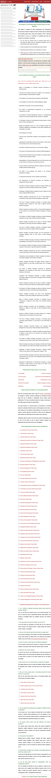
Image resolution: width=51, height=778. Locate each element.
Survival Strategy (47, 386)
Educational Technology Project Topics (28, 506)
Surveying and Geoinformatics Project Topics (30, 582)
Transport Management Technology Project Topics (31, 599)
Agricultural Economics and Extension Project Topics (31, 440)
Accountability (21, 373)
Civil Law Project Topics (25, 475)
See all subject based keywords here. (39, 638)
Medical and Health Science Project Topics (29, 551)
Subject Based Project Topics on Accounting (34, 369)
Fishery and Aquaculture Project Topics (28, 519)
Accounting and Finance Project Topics (28, 430)
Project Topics (27, 1)
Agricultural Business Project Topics (28, 436)
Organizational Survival (45, 379)
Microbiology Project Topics (26, 554)
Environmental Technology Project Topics (29, 513)
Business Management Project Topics (28, 468)
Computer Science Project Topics (27, 481)
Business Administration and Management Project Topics (32, 461)
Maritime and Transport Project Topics (28, 544)
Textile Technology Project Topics (27, 592)
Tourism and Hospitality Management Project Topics (31, 596)
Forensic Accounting (46, 373)
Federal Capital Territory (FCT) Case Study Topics (32, 685)
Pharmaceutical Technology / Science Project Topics (31, 568)
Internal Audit (21, 379)
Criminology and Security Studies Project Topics (30, 488)
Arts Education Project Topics (26, 454)
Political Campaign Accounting (44, 383)
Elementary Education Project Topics (28, 509)
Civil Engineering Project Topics (27, 471)
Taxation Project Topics (25, 585)
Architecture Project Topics (26, 450)
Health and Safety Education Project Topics (29, 530)
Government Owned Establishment (43, 376)
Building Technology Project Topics (28, 457)
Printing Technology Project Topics (27, 571)
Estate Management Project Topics (28, 516)
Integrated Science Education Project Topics (30, 533)
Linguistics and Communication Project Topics (30, 537)
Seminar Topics (35, 1)
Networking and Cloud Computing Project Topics (31, 561)
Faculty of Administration (45, 393)
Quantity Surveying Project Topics (27, 575)
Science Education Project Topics (27, 578)
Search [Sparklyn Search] (14, 8)
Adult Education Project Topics (27, 433)
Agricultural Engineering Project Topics (28, 447)
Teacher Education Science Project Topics (29, 589)
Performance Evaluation (23, 383)
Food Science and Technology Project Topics (30, 523)
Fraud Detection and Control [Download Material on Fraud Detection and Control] (25, 132)
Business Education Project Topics (27, 464)
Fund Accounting (22, 376)
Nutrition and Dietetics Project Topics (28, 564)
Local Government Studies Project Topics (29, 540)
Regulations (21, 386)
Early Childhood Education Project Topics (29, 495)
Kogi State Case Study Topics (27, 689)
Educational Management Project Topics (29, 502)
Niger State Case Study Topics (27, 699)
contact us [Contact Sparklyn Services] (26, 52)
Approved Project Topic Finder (26, 58)
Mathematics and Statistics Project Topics (29, 547)
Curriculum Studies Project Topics (27, 492)
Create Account (46, 1)
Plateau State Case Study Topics (28, 703)
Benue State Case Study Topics (28, 682)
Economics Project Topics (26, 499)
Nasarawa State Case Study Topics (28, 696)
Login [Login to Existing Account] (41, 1)
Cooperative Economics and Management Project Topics (32, 485)
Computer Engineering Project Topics (28, 478)
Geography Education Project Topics (28, 526)
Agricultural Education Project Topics (28, 443)
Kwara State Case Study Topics (27, 692)
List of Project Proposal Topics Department (37, 776)
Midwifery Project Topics (25, 558)
